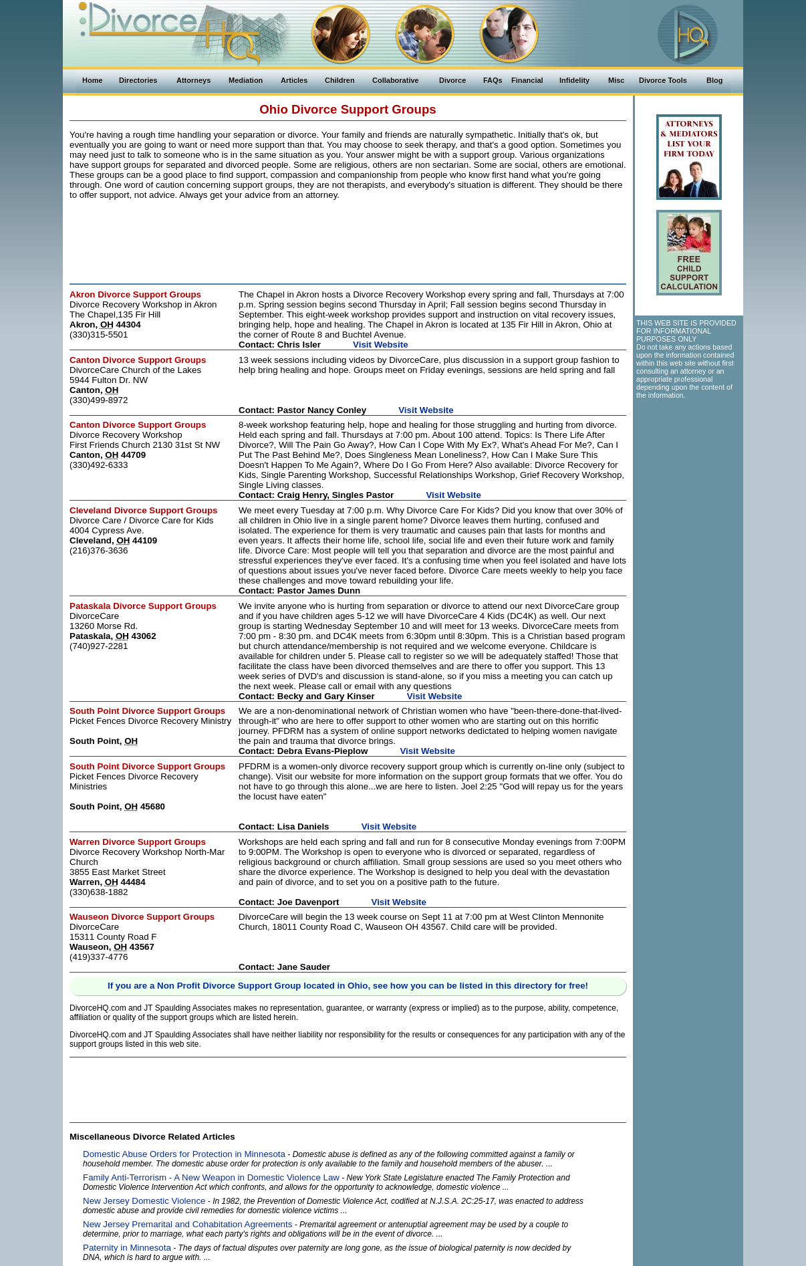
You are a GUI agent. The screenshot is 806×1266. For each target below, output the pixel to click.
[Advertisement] (348, 239)
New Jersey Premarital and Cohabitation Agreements (187, 1224)
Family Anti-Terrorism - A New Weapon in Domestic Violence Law (211, 1177)
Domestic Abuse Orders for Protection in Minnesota (184, 1154)
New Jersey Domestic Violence (144, 1201)
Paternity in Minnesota (127, 1248)
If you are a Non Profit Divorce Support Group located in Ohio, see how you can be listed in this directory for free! (348, 986)
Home (92, 80)
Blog (714, 80)
